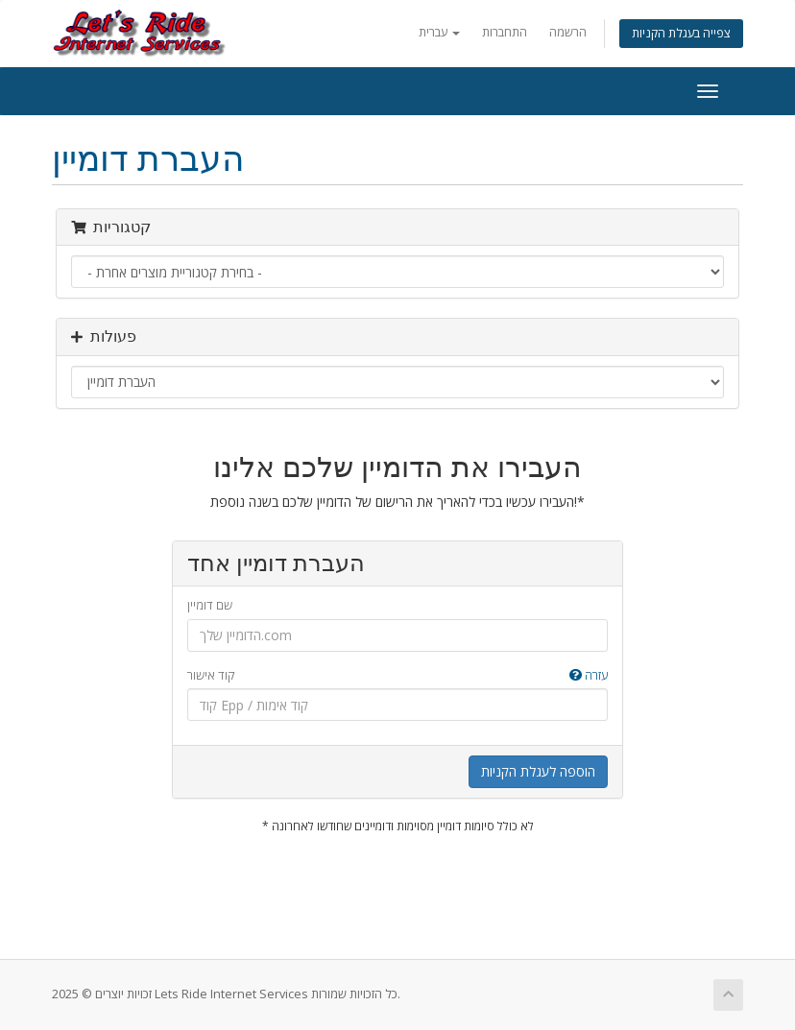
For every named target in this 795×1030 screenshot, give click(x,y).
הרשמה (568, 32)
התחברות (504, 32)
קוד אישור (397, 675)
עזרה (588, 674)
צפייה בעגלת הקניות (681, 33)
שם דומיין (209, 604)
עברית (439, 32)
